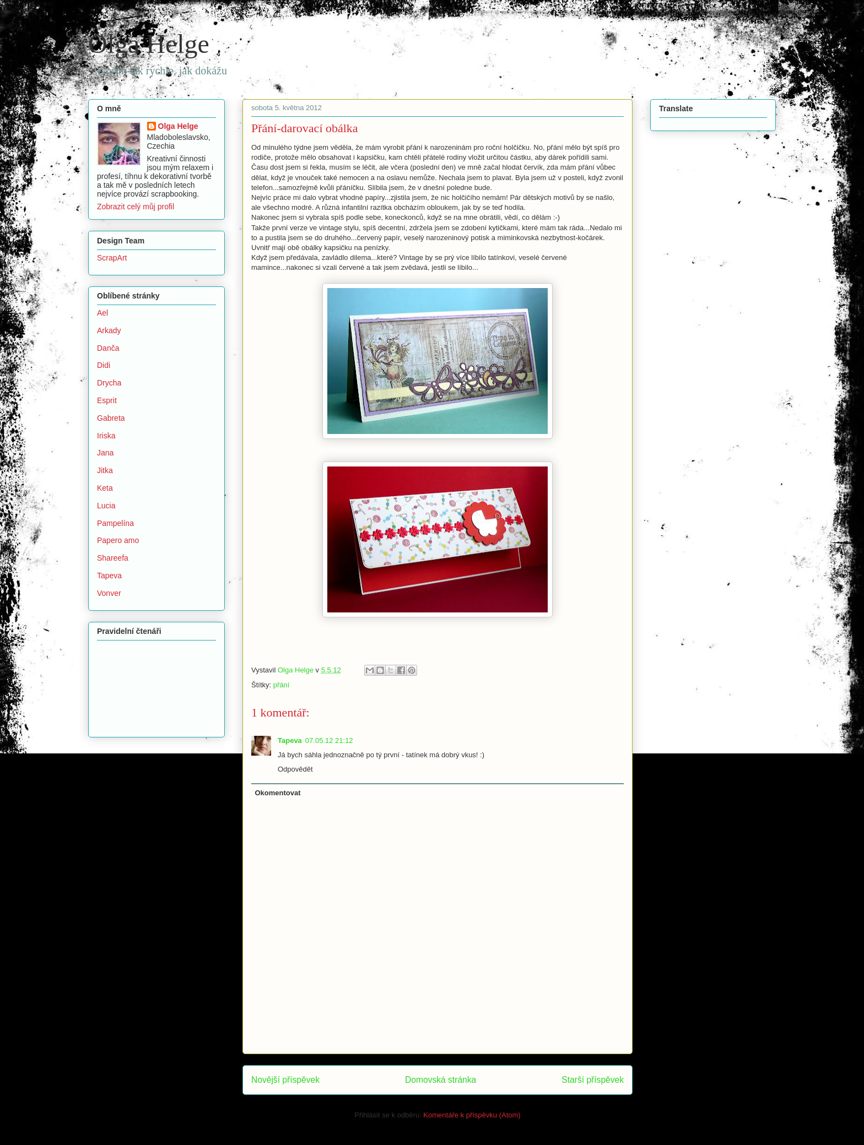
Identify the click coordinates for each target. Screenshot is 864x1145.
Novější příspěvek (285, 1079)
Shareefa (112, 557)
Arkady (109, 330)
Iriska (106, 435)
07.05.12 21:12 (329, 740)
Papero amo (118, 540)
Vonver (109, 593)
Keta (105, 488)
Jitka (105, 470)
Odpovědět (295, 769)
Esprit (107, 400)
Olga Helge (148, 43)
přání (281, 685)
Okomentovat (278, 793)
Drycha (109, 382)
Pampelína (115, 523)
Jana (105, 452)
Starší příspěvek (592, 1079)
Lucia (106, 505)
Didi (103, 365)
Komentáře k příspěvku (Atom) (471, 1115)
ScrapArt (112, 257)
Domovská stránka (440, 1079)
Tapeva (290, 740)
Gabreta (111, 418)
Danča (108, 348)
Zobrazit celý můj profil (135, 206)
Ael (102, 312)
